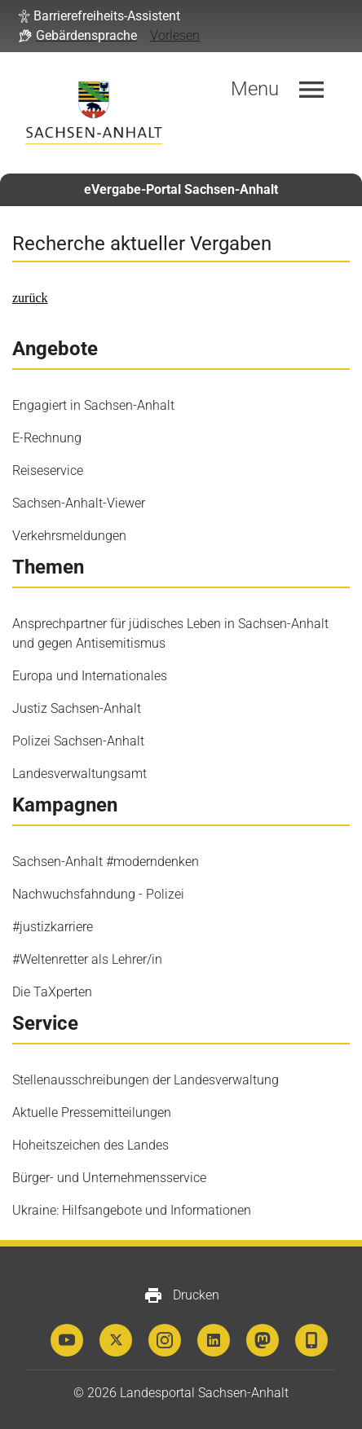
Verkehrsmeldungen (69, 535)
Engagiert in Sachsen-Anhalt (93, 405)
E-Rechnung (47, 438)
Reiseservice (47, 470)
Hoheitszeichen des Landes (90, 1145)
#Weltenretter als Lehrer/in (87, 959)
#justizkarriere (52, 926)
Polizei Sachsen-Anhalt (78, 741)
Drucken (181, 1295)
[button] (99, 16)
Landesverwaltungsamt (79, 773)
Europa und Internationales (89, 676)
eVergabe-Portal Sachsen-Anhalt (181, 189)
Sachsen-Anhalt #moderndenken (105, 861)
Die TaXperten (52, 992)
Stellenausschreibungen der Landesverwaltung (145, 1080)
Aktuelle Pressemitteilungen (91, 1112)
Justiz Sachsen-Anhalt (76, 708)
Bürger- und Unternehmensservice (109, 1177)
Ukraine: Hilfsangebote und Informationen (131, 1210)
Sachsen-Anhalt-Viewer (78, 503)
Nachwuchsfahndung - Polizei (98, 894)
